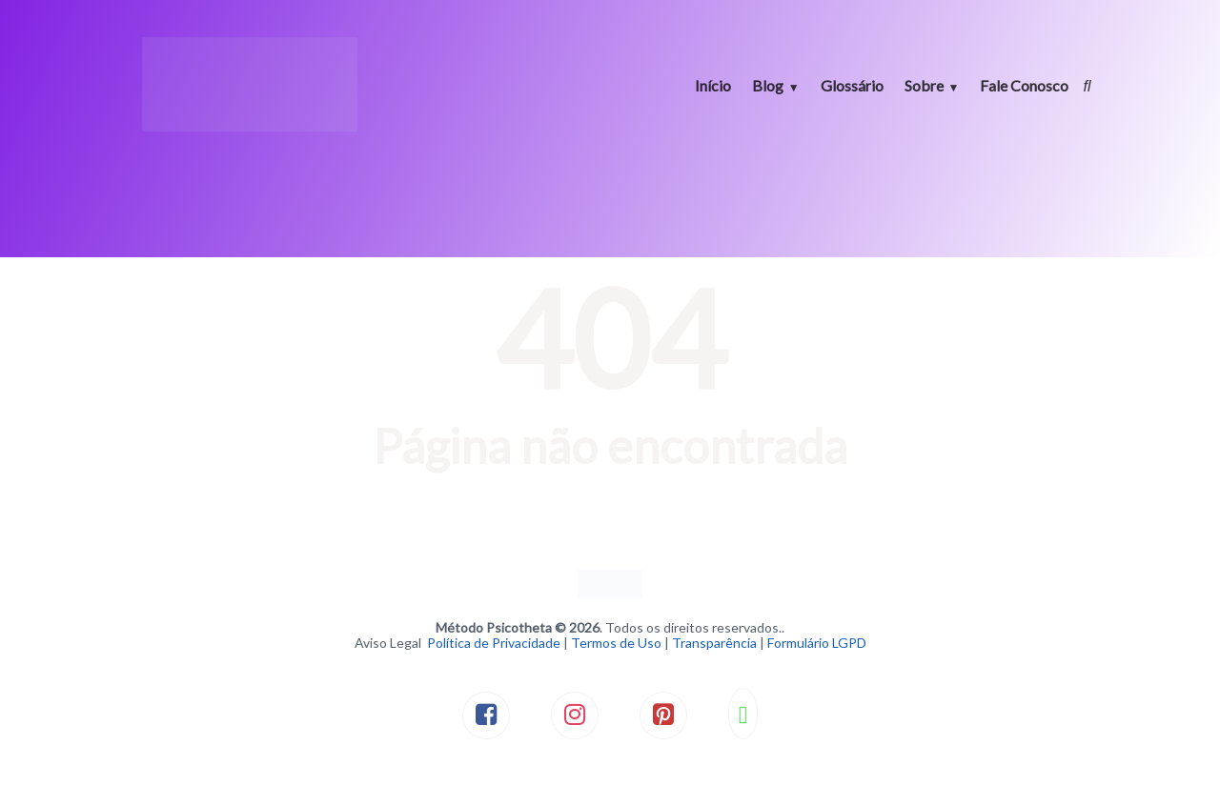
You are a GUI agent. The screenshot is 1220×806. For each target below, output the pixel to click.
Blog (767, 85)
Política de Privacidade (493, 643)
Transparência (714, 643)
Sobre (924, 85)
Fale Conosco (1024, 85)
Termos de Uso (616, 643)
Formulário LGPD (816, 643)
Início (713, 85)
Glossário (852, 85)
